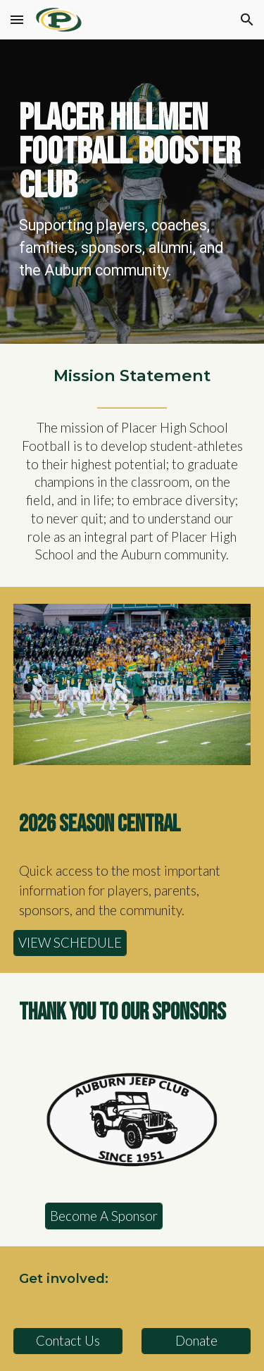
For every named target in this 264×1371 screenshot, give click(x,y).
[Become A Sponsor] (104, 1215)
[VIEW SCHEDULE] (70, 943)
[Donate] (196, 1341)
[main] (132, 191)
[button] (17, 19)
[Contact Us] (68, 1341)
